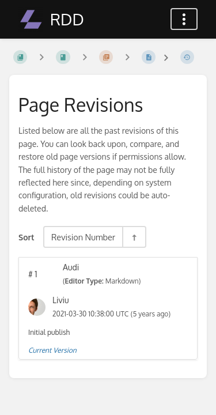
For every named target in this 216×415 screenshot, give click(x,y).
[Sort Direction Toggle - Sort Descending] (133, 237)
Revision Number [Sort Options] (83, 237)
